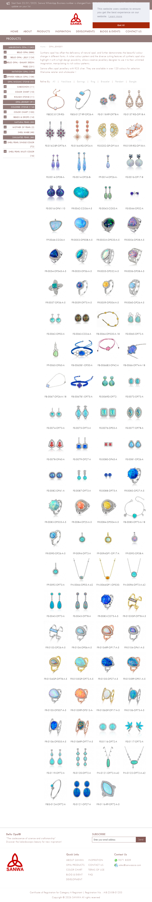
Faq (90, 874)
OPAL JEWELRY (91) (25, 102)
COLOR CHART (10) (24, 92)
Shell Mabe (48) (26, 132)
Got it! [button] (121, 25)
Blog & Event (74, 874)
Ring (93, 81)
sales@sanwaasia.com (127, 865)
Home (14, 31)
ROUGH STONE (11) (24, 97)
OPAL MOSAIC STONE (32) (21, 82)
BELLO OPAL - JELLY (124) (22, 57)
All (54, 81)
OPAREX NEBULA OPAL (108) (20, 77)
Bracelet (105, 81)
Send (140, 839)
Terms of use (96, 869)
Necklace (66, 81)
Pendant (119, 81)
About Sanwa (75, 860)
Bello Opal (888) (25, 52)
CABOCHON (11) (25, 87)
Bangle (133, 81)
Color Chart (74, 869)
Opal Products (75, 865)
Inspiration (63, 31)
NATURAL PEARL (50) (24, 122)
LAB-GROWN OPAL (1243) (21, 47)
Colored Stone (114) (22, 107)
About (27, 31)
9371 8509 (122, 860)
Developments (85, 31)
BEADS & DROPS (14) (24, 117)
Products (43, 31)
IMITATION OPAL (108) (23, 71)
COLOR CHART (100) (24, 112)
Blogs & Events (110, 31)
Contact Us (134, 31)
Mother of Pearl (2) (23, 127)
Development (74, 879)
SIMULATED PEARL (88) (23, 137)
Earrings (81, 81)
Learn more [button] (115, 16)
